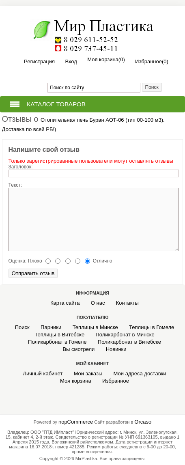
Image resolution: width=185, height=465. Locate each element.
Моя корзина (75, 381)
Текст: (15, 185)
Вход (71, 61)
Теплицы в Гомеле (151, 327)
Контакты (127, 303)
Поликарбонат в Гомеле (57, 342)
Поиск (22, 327)
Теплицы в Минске (95, 327)
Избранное (115, 381)
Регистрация (39, 61)
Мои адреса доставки (140, 373)
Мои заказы (88, 373)
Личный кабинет (42, 373)
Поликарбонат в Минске (124, 335)
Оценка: (18, 261)
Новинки (116, 349)
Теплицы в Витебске (59, 335)
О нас (98, 303)
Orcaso (142, 422)
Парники (51, 327)
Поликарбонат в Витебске (129, 342)
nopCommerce (75, 422)
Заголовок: (21, 167)
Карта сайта (65, 303)
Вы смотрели (78, 349)
